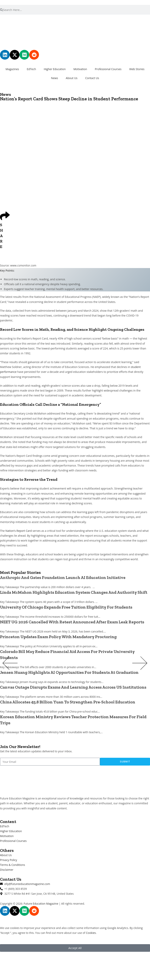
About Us (72, 78)
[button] (10, 664)
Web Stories (137, 69)
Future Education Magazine (41, 903)
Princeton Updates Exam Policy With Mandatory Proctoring (58, 636)
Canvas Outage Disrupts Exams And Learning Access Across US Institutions (73, 687)
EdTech (31, 69)
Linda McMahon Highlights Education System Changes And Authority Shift (73, 592)
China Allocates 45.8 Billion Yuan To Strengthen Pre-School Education (67, 702)
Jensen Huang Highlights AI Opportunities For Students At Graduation (69, 672)
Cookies (91, 933)
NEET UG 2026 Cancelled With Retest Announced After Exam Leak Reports (72, 622)
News (54, 78)
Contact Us (92, 78)
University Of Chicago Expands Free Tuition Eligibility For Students (66, 607)
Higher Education (55, 69)
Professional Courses (108, 69)
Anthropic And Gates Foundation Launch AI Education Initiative (62, 577)
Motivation (80, 69)
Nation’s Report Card (18, 531)
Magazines (12, 69)
